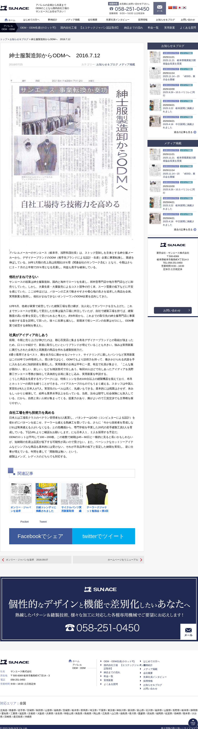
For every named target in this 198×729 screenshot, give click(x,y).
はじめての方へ (31, 19)
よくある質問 (188, 27)
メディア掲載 (73, 19)
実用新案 (169, 27)
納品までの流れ (133, 27)
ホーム (10, 20)
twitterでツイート (103, 536)
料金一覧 (153, 27)
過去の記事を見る (183, 132)
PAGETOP (193, 724)
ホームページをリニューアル (123, 559)
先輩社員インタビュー (117, 19)
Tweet (43, 521)
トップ (3, 39)
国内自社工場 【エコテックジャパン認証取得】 (90, 27)
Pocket (25, 521)
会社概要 (92, 19)
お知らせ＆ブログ (165, 19)
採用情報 (142, 19)
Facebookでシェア (41, 536)
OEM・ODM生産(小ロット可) (38, 27)
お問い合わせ (188, 19)
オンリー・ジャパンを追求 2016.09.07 (27, 559)
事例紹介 (52, 19)
